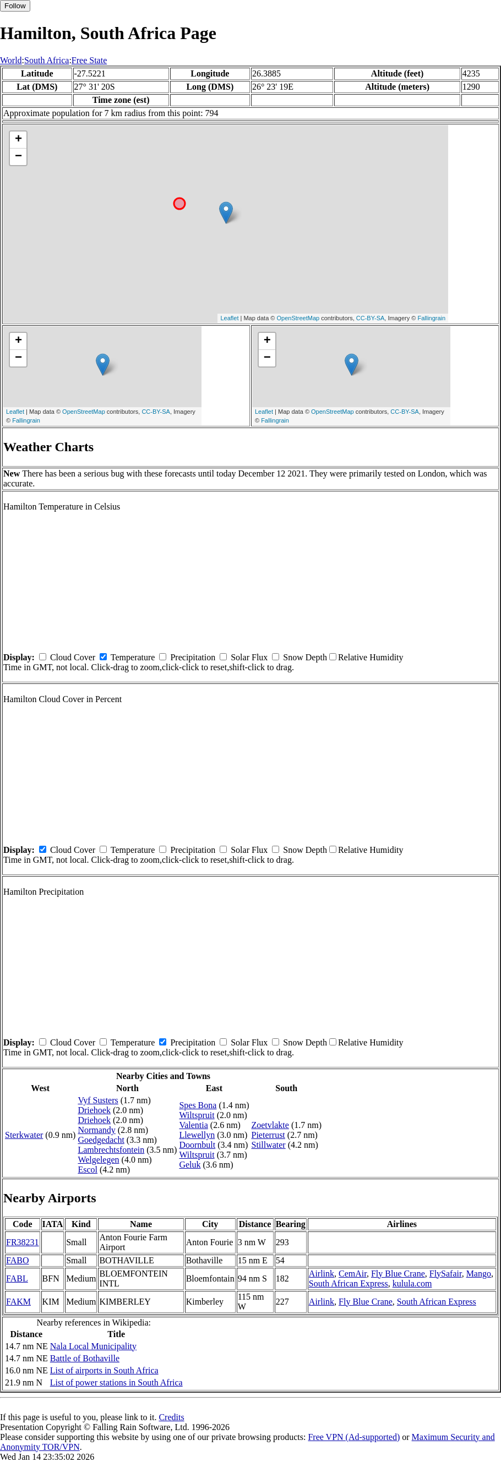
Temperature (133, 657)
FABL (17, 1278)
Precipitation (192, 657)
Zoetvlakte (269, 1125)
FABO (17, 1260)
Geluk (189, 1164)
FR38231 (22, 1242)
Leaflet (229, 318)
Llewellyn (197, 1135)
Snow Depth (305, 657)
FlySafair (445, 1273)
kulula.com (412, 1283)
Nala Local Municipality (93, 1346)
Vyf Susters (98, 1100)
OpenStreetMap (298, 318)
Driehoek (94, 1110)
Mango (478, 1273)
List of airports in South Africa (104, 1370)
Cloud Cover (72, 657)
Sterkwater (24, 1135)
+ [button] (18, 140)
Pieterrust (268, 1135)
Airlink (321, 1273)
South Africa (46, 60)
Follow (15, 6)
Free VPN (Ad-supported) (354, 1437)
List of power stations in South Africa (116, 1382)
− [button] (18, 157)
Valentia (193, 1125)
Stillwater (268, 1144)
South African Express (348, 1283)
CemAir (353, 1273)
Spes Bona (197, 1105)
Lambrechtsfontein (111, 1149)
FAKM (18, 1301)
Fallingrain (431, 318)
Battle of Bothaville (84, 1358)
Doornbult (197, 1144)
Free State (89, 60)
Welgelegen (98, 1159)
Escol (87, 1169)
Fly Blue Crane (398, 1273)
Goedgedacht (101, 1140)
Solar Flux (249, 657)
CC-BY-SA (370, 318)
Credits (171, 1417)
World (11, 60)
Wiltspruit (196, 1115)
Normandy (96, 1130)
